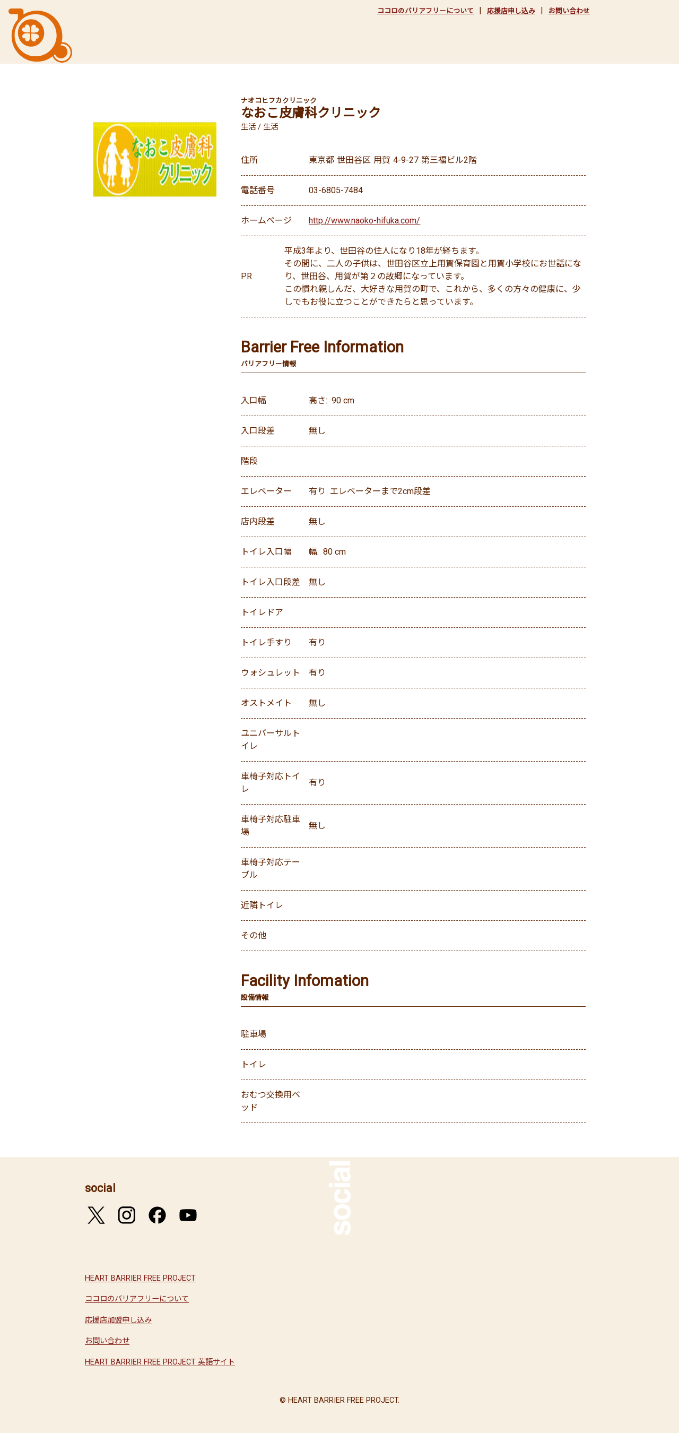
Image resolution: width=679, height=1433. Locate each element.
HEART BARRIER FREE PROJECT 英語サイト (160, 1362)
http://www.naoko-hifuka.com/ (364, 220)
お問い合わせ (569, 11)
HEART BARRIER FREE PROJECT (140, 1278)
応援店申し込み (511, 11)
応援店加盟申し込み (118, 1320)
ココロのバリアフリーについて (425, 11)
